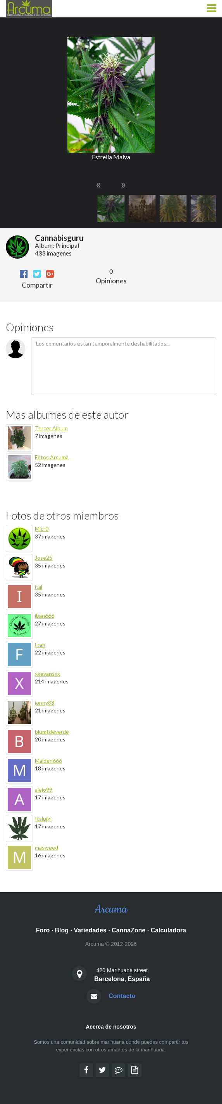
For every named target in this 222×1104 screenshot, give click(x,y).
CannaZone (128, 930)
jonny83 (44, 702)
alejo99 (43, 789)
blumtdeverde (52, 731)
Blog (62, 930)
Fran (40, 644)
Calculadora (168, 930)
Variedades (90, 930)
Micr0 (41, 528)
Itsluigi (43, 818)
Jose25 (43, 557)
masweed (46, 847)
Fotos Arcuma (52, 457)
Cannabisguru (59, 237)
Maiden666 (48, 760)
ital (38, 586)
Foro (43, 930)
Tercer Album (51, 428)
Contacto (121, 996)
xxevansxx (47, 673)
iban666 (44, 615)
